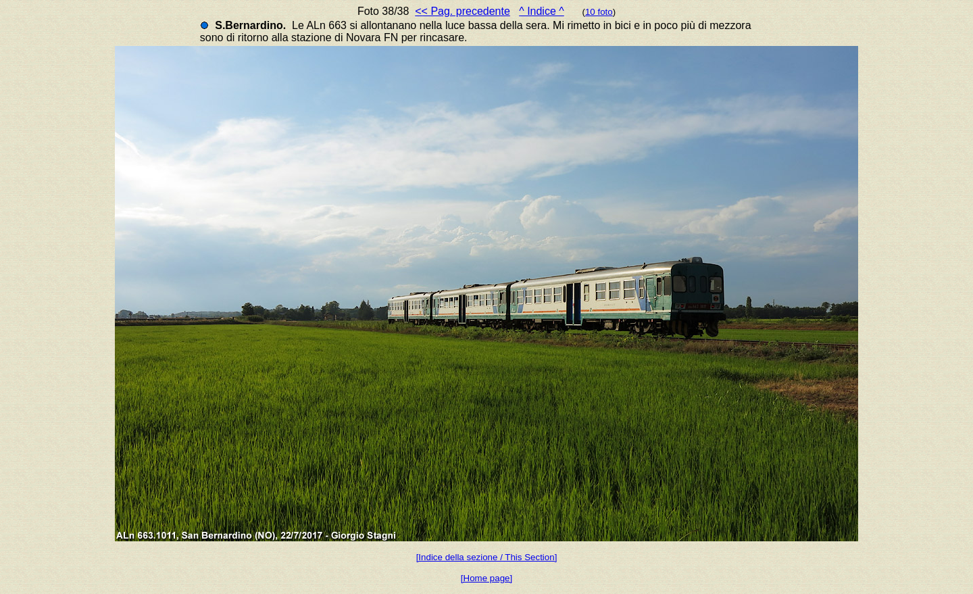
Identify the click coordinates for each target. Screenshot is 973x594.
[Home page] (486, 578)
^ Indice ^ (541, 11)
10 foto (599, 12)
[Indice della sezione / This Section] (486, 557)
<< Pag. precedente (462, 11)
